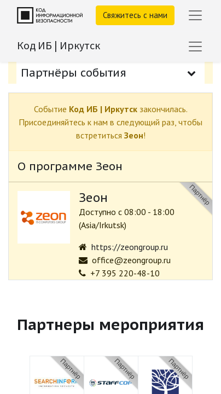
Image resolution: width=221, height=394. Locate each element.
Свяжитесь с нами (135, 15)
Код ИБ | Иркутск (58, 45)
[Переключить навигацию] (195, 46)
